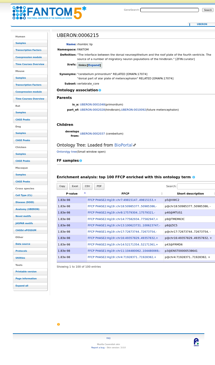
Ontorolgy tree (67, 151)
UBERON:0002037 (92, 133)
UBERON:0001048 (92, 104)
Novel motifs (23, 216)
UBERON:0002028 (92, 109)
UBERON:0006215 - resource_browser (47, 10)
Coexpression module (28, 57)
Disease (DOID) (24, 202)
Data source (22, 244)
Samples (20, 43)
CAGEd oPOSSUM (25, 230)
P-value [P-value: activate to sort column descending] (72, 193)
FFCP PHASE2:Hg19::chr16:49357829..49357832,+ (123, 238)
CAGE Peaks (22, 119)
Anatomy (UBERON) (27, 209)
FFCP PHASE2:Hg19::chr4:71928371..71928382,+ (122, 257)
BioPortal (123, 145)
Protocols (21, 251)
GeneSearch (131, 9)
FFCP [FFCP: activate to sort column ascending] (125, 193)
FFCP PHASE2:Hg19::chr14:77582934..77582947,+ (123, 219)
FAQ (108, 338)
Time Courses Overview (29, 64)
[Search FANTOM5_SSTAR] (169, 10)
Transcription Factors (28, 50)
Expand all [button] (21, 286)
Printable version (26, 271)
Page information (26, 278)
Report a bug (97, 347)
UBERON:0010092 (133, 109)
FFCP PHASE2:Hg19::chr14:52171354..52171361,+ (123, 244)
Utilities (20, 258)
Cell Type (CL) (23, 195)
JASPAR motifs (24, 223)
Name (70, 44)
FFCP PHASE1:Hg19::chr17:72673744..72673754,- (122, 231)
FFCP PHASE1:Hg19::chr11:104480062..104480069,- (124, 250)
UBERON (202, 24)
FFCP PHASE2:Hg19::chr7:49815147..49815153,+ (122, 200)
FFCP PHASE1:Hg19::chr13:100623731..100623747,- (124, 225)
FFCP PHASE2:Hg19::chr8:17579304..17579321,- (121, 212)
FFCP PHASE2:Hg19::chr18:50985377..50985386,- (122, 206)
